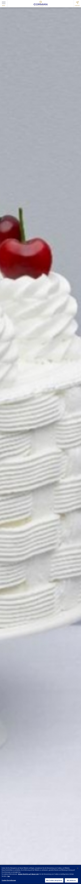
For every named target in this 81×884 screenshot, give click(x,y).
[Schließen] (77, 869)
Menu (3, 4)
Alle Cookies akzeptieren (54, 881)
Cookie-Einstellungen (9, 881)
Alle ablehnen (71, 881)
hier (8, 877)
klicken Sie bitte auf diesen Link (28, 875)
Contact (77, 3)
